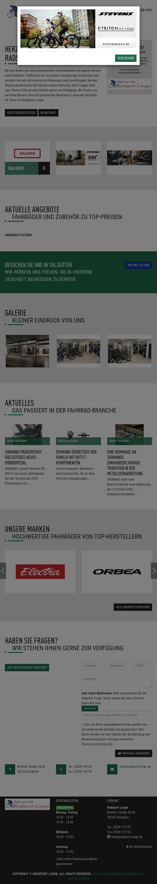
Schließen (126, 58)
